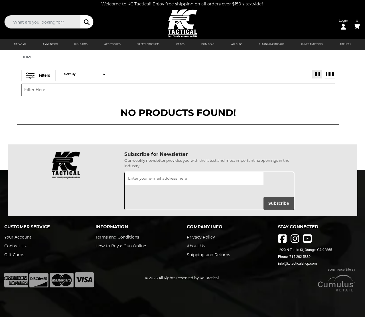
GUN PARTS (81, 44)
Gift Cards (14, 254)
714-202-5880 (300, 257)
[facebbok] (282, 238)
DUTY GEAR (207, 44)
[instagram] (295, 238)
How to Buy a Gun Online (121, 246)
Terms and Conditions (117, 237)
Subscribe (278, 203)
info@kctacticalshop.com (297, 264)
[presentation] (168, 196)
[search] (86, 21)
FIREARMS (20, 44)
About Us (196, 246)
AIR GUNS (236, 44)
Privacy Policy (201, 237)
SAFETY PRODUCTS (148, 44)
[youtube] (307, 238)
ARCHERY (345, 44)
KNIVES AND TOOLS (312, 44)
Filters (38, 75)
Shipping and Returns (208, 254)
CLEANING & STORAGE (271, 44)
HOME (27, 57)
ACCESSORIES (112, 44)
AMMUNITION (50, 44)
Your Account (17, 237)
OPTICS (180, 44)
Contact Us (15, 246)
